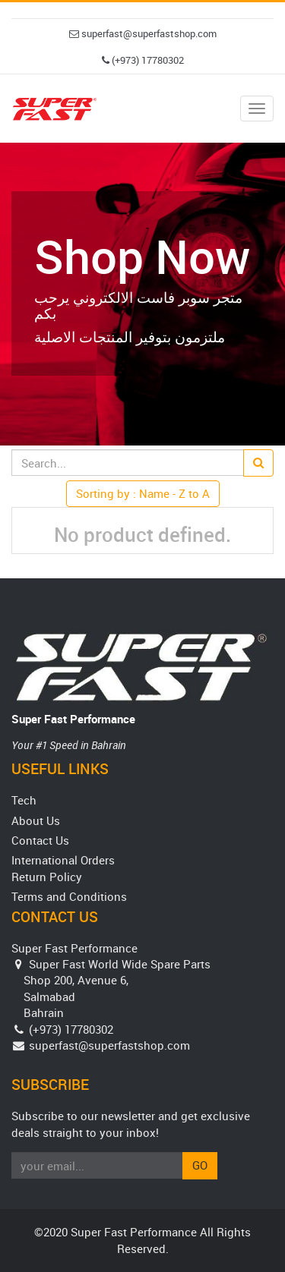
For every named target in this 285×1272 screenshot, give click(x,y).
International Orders (63, 859)
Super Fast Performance (73, 718)
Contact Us (40, 840)
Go (199, 1165)
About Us (35, 820)
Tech (23, 800)
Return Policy (46, 876)
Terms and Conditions (69, 896)
